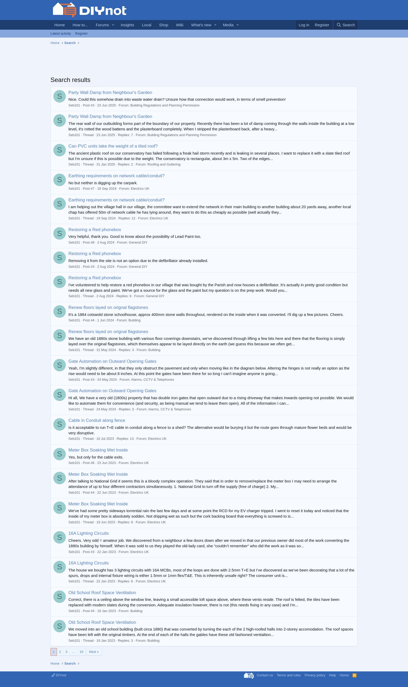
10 (81, 652)
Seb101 (74, 105)
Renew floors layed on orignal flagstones (108, 307)
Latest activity (60, 33)
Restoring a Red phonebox (94, 229)
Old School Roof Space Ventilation (102, 592)
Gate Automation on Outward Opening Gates (112, 361)
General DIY (138, 242)
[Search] (346, 25)
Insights (127, 25)
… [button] (73, 652)
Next (92, 652)
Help (332, 675)
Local (146, 25)
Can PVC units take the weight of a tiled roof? (113, 146)
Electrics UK (140, 188)
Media (228, 25)
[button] (113, 25)
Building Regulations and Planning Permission (165, 105)
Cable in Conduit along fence (96, 420)
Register (81, 33)
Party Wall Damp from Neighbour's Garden (110, 92)
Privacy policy (315, 675)
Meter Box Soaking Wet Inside (98, 450)
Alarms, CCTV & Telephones (152, 379)
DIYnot (59, 675)
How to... (80, 25)
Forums (102, 25)
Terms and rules (289, 675)
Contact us (265, 675)
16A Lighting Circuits (88, 533)
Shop (163, 25)
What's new (201, 25)
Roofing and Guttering (163, 164)
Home (59, 25)
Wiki (179, 25)
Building (135, 320)
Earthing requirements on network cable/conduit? (116, 175)
